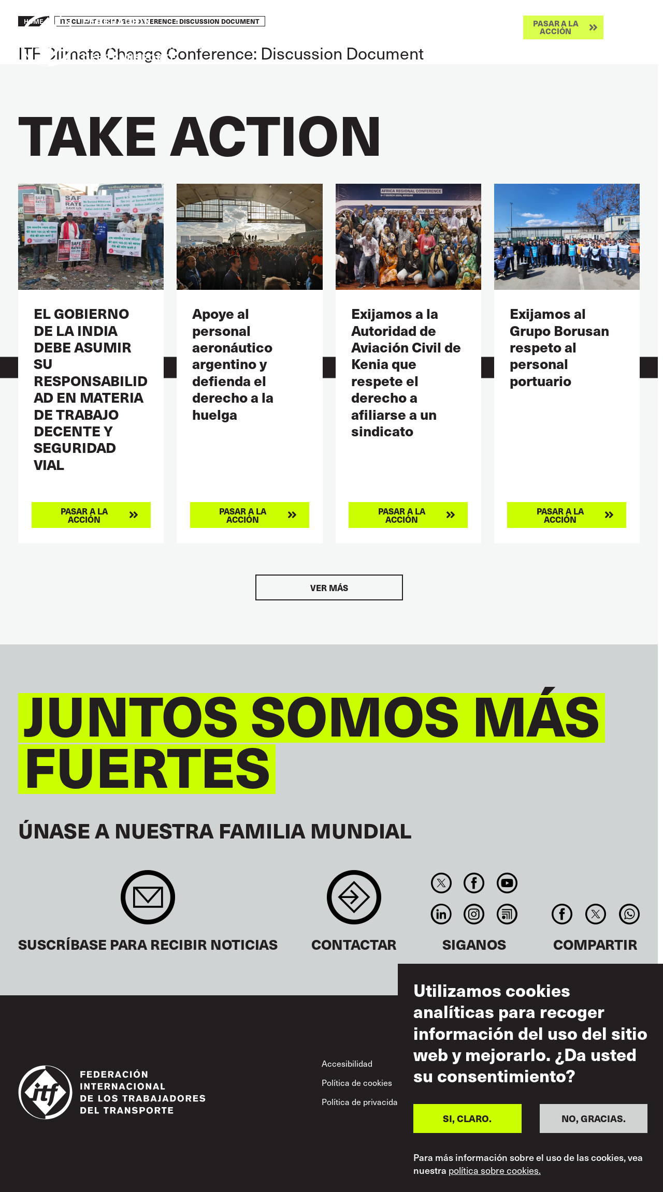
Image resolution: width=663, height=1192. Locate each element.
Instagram (474, 914)
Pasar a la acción (556, 27)
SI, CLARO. (467, 1118)
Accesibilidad (347, 1063)
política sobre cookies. (495, 1170)
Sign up (148, 902)
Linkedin (441, 914)
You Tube (507, 883)
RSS (507, 914)
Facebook (474, 883)
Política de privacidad (362, 1101)
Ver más (329, 587)
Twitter (441, 883)
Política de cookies (357, 1082)
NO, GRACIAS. (593, 1118)
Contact (354, 902)
